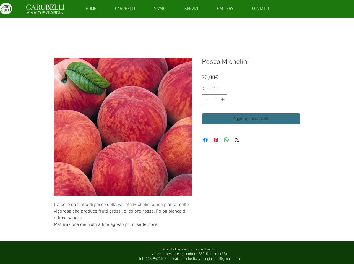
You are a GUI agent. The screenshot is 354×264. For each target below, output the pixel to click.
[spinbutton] (215, 99)
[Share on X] (237, 140)
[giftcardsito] (340, 42)
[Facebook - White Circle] (340, 61)
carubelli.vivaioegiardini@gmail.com (210, 259)
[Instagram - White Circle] (340, 81)
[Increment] (223, 99)
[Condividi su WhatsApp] (226, 140)
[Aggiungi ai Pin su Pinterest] (216, 140)
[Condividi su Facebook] (205, 140)
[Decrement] (206, 99)
